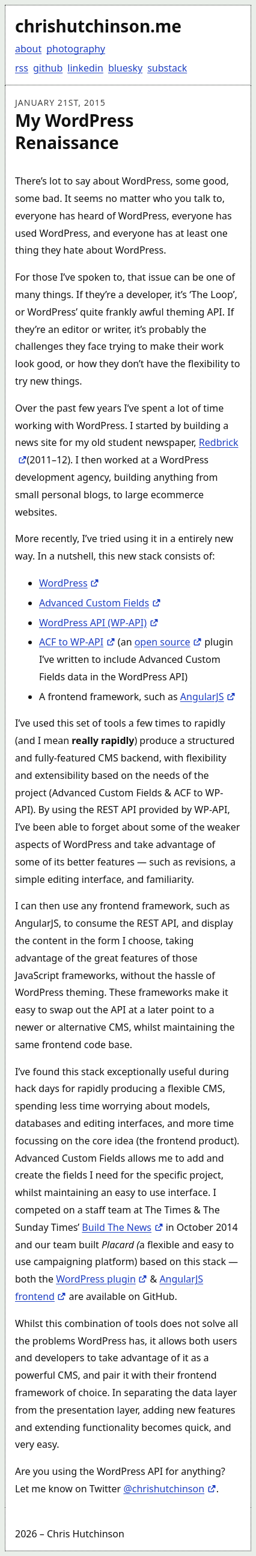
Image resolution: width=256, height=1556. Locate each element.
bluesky (125, 68)
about (28, 48)
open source (168, 641)
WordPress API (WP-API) (99, 622)
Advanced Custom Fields (100, 602)
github (47, 68)
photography (75, 48)
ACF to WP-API (77, 641)
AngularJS (208, 696)
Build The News (122, 1227)
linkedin (85, 68)
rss (21, 68)
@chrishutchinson (169, 1488)
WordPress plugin (101, 1279)
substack (167, 68)
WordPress (69, 583)
